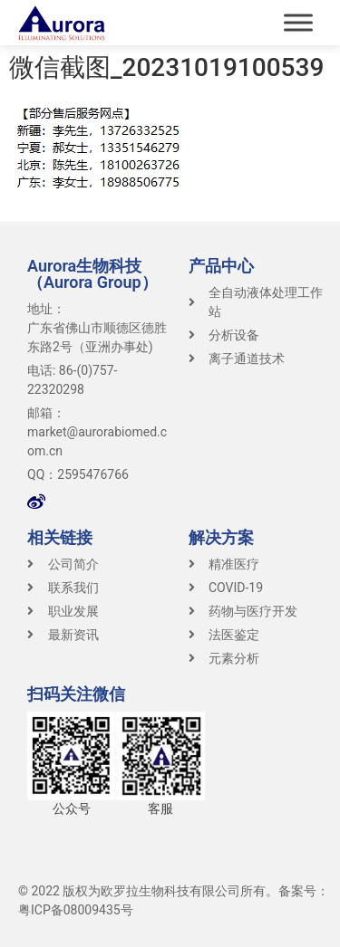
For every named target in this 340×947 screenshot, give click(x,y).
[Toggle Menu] (298, 22)
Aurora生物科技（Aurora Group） (92, 274)
